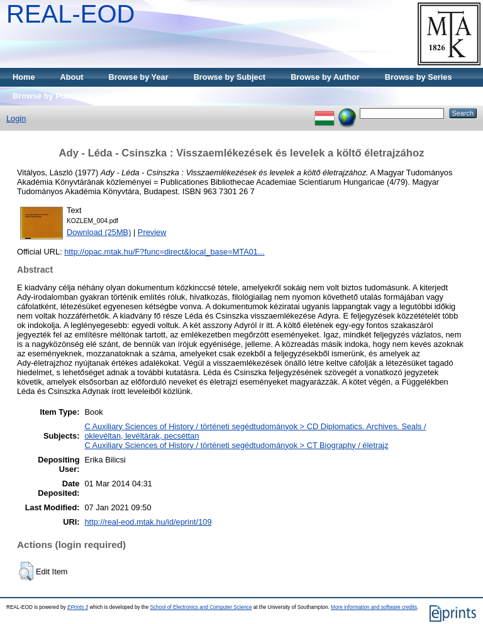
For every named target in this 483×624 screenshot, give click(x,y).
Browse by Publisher (52, 96)
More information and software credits (374, 607)
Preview (152, 232)
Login (16, 118)
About (72, 77)
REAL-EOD (70, 14)
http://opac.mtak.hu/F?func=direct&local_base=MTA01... (164, 251)
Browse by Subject (230, 77)
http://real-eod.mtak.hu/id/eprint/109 (147, 522)
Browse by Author (325, 77)
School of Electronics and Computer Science (201, 607)
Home (24, 77)
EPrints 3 (77, 607)
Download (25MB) (99, 232)
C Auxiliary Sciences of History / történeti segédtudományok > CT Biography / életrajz (236, 445)
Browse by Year (139, 77)
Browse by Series (418, 77)
